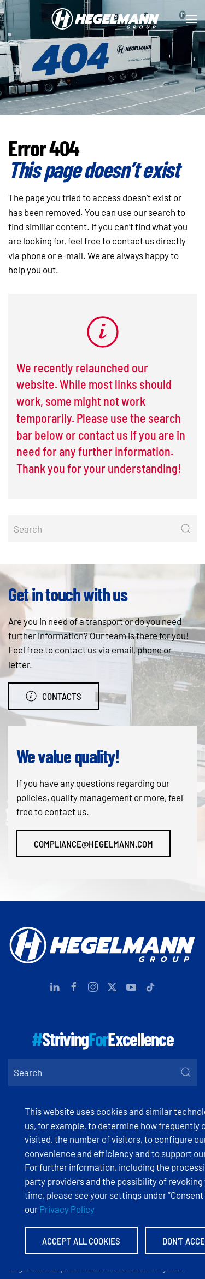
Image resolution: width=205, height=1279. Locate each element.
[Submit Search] (186, 528)
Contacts (53, 696)
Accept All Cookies (81, 1240)
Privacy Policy (67, 1209)
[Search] (102, 528)
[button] (191, 19)
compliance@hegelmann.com (93, 843)
